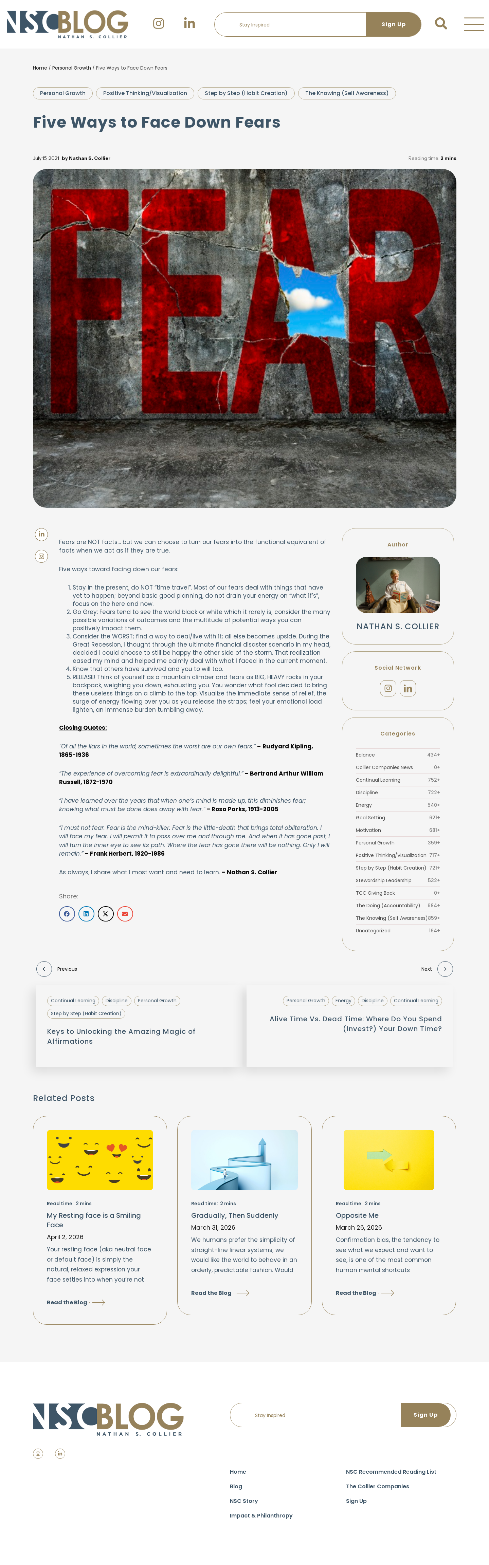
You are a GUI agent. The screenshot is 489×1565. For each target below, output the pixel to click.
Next (437, 972)
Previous (56, 972)
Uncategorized (398, 934)
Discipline (398, 796)
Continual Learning (398, 783)
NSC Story (244, 1505)
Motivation (398, 834)
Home (40, 67)
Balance (398, 758)
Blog (236, 1490)
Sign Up (356, 1505)
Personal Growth (71, 67)
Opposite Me (357, 1219)
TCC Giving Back (398, 896)
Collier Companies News (398, 771)
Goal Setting (398, 821)
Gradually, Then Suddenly (234, 1219)
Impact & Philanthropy (261, 1519)
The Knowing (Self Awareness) (347, 93)
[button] (474, 24)
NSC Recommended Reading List (391, 1475)
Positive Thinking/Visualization (145, 93)
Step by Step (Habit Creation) (246, 93)
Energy (398, 808)
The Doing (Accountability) (398, 909)
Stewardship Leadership (398, 884)
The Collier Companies (377, 1490)
